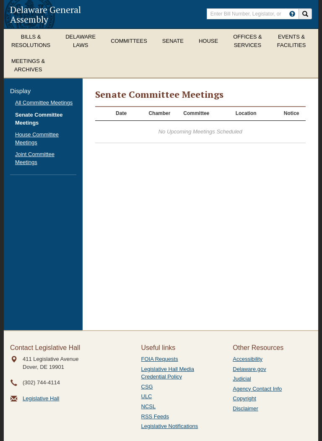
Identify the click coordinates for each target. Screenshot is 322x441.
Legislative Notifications (169, 426)
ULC (146, 396)
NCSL (148, 406)
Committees (129, 41)
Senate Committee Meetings (38, 119)
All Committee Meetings (44, 102)
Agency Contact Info (257, 389)
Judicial (242, 379)
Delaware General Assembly (45, 14)
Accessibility (247, 359)
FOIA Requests (159, 359)
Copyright (244, 398)
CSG (147, 387)
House (208, 41)
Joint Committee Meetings (35, 158)
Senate (173, 41)
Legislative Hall (41, 398)
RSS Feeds (155, 416)
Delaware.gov (249, 369)
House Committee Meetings (37, 138)
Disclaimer (245, 408)
